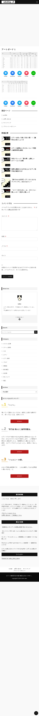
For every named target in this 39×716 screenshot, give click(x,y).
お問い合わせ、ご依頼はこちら (12, 515)
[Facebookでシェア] (12, 73)
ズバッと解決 (7, 347)
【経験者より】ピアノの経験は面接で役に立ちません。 (17, 527)
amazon (19, 421)
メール (5, 246)
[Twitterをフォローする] (19, 319)
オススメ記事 (7, 343)
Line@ (10, 568)
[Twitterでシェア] (5, 73)
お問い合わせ (7, 119)
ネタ (4, 351)
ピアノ (5, 354)
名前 (4, 236)
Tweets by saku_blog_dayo (11, 558)
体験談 (5, 366)
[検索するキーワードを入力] (18, 332)
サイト (4, 255)
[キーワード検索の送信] (35, 332)
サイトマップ (7, 122)
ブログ (5, 362)
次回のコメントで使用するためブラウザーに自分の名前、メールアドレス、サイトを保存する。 (19, 269)
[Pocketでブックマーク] (26, 73)
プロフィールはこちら (9, 513)
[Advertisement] (19, 24)
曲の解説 (6, 369)
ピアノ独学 (6, 358)
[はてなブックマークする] (19, 73)
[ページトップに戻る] (36, 713)
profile (5, 115)
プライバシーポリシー (9, 126)
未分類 (5, 373)
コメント (5, 216)
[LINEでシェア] (33, 73)
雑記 (4, 380)
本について (6, 377)
